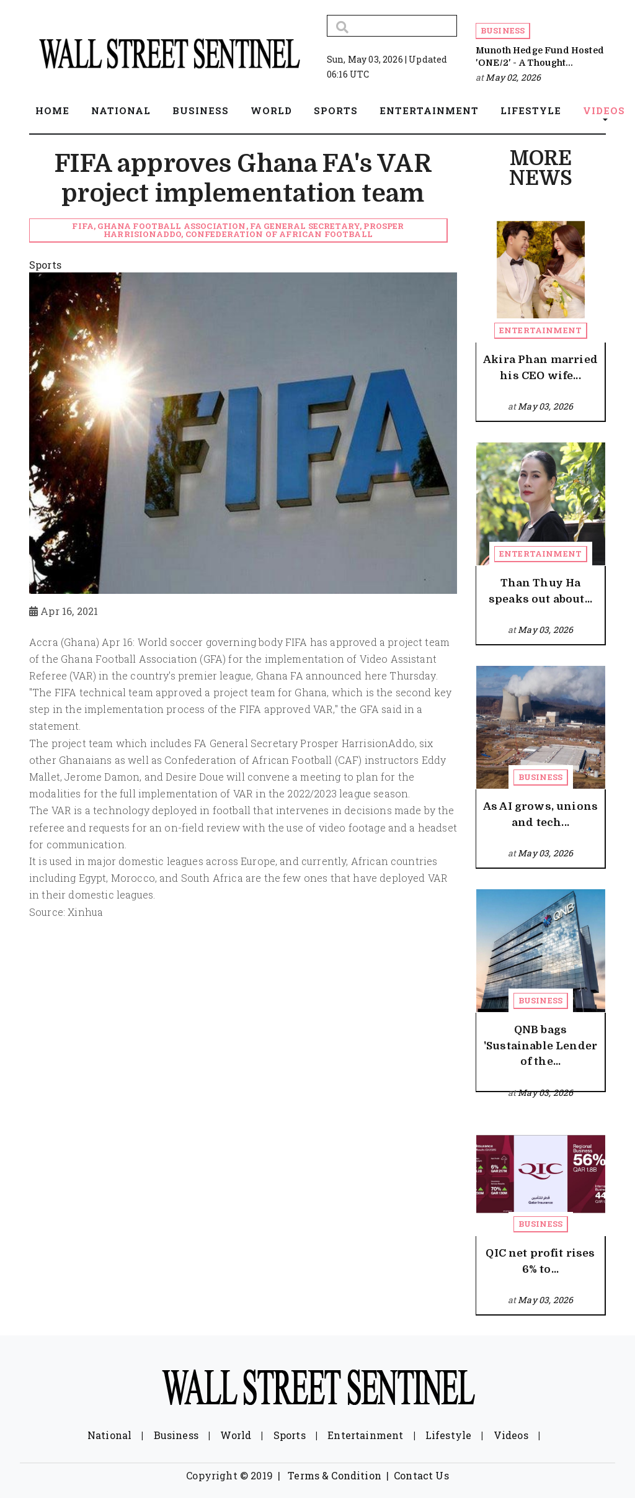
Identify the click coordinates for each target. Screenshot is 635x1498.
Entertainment (540, 330)
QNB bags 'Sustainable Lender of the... (540, 1045)
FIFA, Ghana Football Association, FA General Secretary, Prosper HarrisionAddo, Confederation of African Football (238, 230)
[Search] (392, 26)
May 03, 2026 (545, 406)
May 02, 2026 (513, 77)
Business (503, 30)
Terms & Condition (334, 1475)
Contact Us (421, 1475)
